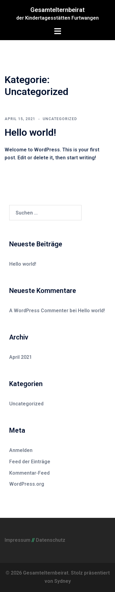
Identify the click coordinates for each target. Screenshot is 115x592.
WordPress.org (26, 484)
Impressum (17, 540)
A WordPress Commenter (38, 310)
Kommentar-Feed (29, 473)
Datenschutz (50, 540)
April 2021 (20, 357)
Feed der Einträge (29, 462)
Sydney (62, 581)
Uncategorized (60, 119)
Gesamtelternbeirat (57, 9)
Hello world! (30, 132)
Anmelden (21, 450)
